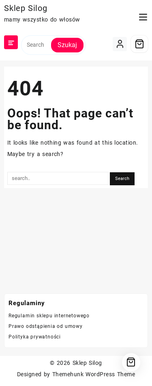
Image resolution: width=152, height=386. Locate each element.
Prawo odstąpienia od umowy (46, 326)
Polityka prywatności (35, 337)
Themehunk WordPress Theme (93, 374)
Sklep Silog (25, 8)
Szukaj (67, 45)
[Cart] (139, 44)
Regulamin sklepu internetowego (49, 316)
